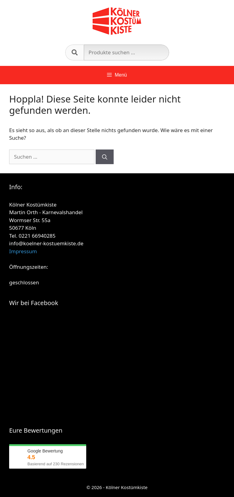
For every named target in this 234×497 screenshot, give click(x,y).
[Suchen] (105, 156)
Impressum (23, 251)
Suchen (74, 52)
